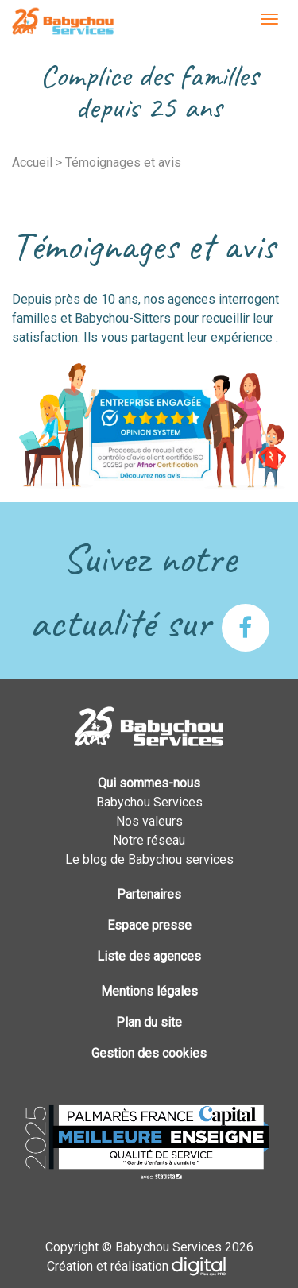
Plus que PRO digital (211, 1266)
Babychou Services (63, 22)
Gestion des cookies (149, 1053)
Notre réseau (149, 840)
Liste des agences (149, 956)
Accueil (32, 162)
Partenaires (149, 894)
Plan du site (149, 1022)
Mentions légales (149, 991)
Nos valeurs (149, 821)
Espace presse (149, 925)
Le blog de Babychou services (149, 859)
